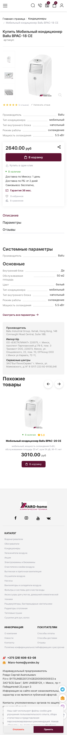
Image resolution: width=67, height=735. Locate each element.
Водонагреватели (13, 539)
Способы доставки (47, 638)
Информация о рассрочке (50, 647)
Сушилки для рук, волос (17, 617)
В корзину (33, 157)
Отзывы (41, 642)
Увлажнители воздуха (15, 553)
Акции (7, 557)
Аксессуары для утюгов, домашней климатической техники (31, 596)
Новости (8, 638)
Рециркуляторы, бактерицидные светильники (28, 603)
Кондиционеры (12, 548)
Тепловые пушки (13, 613)
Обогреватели (11, 543)
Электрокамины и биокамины (19, 562)
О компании (10, 633)
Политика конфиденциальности (20, 647)
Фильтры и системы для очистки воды (24, 590)
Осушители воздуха (14, 576)
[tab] (33, 215)
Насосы (8, 580)
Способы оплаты (46, 633)
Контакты (9, 642)
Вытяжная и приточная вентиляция (22, 571)
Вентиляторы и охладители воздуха (22, 585)
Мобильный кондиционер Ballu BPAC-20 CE (33, 440)
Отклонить (18, 729)
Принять (48, 729)
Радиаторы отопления (16, 608)
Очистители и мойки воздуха (19, 566)
